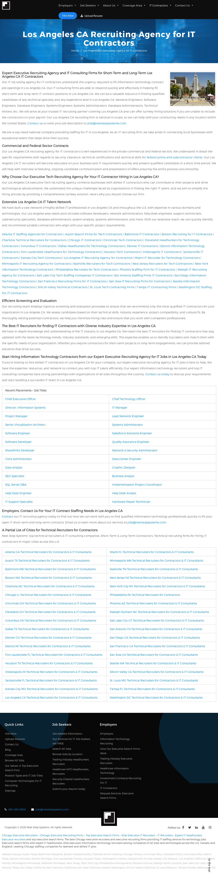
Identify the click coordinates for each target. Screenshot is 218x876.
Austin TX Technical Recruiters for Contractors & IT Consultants (47, 560)
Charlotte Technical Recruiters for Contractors (34, 240)
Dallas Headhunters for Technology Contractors (91, 246)
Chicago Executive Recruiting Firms (61, 835)
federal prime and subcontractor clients (175, 157)
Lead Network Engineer (128, 416)
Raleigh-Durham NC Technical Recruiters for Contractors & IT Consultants (159, 611)
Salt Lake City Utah (194, 863)
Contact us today (157, 374)
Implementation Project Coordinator (137, 484)
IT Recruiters (164, 835)
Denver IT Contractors (142, 246)
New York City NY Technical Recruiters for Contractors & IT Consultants (157, 586)
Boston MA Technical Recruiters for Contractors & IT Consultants (48, 577)
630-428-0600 (17, 809)
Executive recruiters (14, 839)
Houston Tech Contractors (122, 251)
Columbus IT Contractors (38, 246)
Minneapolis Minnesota (26, 863)
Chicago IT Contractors (85, 240)
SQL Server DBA (15, 484)
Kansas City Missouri (165, 858)
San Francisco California (61, 867)
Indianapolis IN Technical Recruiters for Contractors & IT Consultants (51, 671)
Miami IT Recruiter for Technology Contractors (167, 257)
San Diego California (32, 867)
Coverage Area (134, 5)
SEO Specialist (14, 476)
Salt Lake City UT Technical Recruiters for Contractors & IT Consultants (157, 620)
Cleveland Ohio (172, 854)
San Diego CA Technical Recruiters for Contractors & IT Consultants (155, 637)
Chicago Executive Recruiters (19, 835)
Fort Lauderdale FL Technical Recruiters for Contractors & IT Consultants (53, 654)
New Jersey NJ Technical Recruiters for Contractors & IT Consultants (155, 577)
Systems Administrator (127, 424)
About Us (111, 5)
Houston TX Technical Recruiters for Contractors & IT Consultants (49, 663)
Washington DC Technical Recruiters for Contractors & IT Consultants (156, 697)
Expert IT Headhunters (188, 835)
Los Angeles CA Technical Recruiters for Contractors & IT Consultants (51, 697)
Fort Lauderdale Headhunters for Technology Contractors (61, 251)
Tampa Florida (187, 867)
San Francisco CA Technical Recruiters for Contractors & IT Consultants (157, 646)
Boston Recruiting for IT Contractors (187, 234)
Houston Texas (92, 858)
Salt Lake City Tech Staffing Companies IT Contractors (74, 275)
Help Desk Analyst (124, 493)
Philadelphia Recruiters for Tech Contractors (86, 269)
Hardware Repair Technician (131, 501)
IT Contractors (160, 5)
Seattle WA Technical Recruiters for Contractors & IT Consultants (153, 663)
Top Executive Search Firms (102, 835)
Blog (8, 749)
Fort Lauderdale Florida (67, 858)
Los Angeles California (192, 858)
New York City (89, 863)
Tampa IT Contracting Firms (156, 287)
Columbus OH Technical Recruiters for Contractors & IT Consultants (50, 620)
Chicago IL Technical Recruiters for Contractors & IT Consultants (48, 594)
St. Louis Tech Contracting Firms (112, 287)
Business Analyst (123, 476)
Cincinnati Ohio (152, 854)
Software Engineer (17, 433)
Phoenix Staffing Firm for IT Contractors (147, 269)
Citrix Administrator (18, 458)
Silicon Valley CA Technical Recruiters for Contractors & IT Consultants (157, 671)
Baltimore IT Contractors (142, 234)
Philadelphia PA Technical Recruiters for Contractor (144, 594)
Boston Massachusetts (77, 854)
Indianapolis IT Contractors (162, 251)
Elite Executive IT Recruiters (138, 835)
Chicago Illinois (132, 854)
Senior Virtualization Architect (25, 424)
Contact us (35, 123)
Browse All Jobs (14, 760)
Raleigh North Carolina (167, 863)
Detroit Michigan (42, 858)
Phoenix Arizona (142, 863)
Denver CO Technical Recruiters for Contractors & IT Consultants (48, 637)
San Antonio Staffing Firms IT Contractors (143, 275)
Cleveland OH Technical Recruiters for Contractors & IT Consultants (50, 611)
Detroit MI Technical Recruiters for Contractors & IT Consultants (48, 646)
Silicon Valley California (141, 867)
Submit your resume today (68, 788)
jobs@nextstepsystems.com (106, 123)
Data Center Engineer (126, 458)
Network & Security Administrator (134, 450)
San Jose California (89, 867)
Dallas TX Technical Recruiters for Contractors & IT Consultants (47, 629)
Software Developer (18, 441)
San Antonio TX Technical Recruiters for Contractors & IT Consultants (156, 629)
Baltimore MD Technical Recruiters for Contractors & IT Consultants (50, 569)
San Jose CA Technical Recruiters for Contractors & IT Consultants (154, 654)
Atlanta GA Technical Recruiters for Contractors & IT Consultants (48, 552)
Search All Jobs (61, 748)
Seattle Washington (113, 867)
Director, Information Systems (25, 407)
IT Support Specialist (19, 501)
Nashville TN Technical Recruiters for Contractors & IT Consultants (154, 569)
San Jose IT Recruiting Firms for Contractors (140, 281)
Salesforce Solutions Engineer (132, 433)
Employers (67, 5)
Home (75, 50)
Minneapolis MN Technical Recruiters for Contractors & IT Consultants (156, 560)
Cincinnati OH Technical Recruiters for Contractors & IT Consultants (50, 603)
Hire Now (67, 15)
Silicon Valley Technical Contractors (62, 287)
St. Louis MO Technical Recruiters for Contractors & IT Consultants (154, 680)
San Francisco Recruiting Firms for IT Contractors (72, 281)
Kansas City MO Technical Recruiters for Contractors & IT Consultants (51, 689)
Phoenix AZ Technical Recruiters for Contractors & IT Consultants (153, 603)
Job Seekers (89, 5)
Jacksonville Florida (140, 858)
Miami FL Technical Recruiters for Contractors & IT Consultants (152, 552)
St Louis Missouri (166, 867)
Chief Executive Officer (20, 399)
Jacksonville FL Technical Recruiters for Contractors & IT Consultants (51, 680)
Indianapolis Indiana (114, 858)
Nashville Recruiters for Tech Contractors (101, 263)
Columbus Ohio (192, 854)
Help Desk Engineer (18, 493)
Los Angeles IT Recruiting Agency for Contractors (98, 257)
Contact (7, 516)
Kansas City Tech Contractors (41, 257)
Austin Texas (29, 854)
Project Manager (16, 416)
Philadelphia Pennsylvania (115, 863)
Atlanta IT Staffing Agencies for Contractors (32, 234)
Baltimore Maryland (50, 854)
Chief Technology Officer (128, 399)
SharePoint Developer (19, 450)
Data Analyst (13, 467)
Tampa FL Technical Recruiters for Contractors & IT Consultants (152, 689)
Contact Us (184, 5)
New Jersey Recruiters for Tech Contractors (162, 263)
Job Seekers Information (67, 733)
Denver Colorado (20, 858)
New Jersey (73, 863)
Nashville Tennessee (53, 863)
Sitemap (10, 790)
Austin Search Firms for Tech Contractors (93, 234)
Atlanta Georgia (11, 854)
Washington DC (206, 867)
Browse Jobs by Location (67, 754)
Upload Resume (92, 15)
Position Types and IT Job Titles (24, 775)
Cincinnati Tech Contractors (122, 240)
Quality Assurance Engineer (130, 441)
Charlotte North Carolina (107, 854)
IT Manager (119, 407)
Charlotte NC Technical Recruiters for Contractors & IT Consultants (49, 586)
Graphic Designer (124, 467)
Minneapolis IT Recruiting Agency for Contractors (36, 263)
